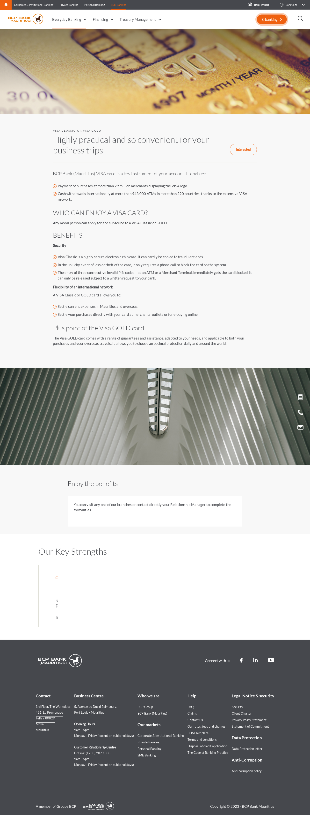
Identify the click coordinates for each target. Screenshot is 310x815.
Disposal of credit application (207, 740)
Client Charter (242, 707)
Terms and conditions (202, 733)
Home (6, 4)
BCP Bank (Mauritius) (152, 707)
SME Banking (118, 4)
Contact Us (195, 714)
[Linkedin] (255, 654)
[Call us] (300, 413)
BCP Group (145, 700)
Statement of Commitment (250, 720)
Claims (192, 707)
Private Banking (68, 4)
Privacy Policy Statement (249, 714)
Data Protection (247, 731)
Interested (243, 149)
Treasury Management (138, 19)
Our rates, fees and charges (206, 720)
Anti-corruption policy (247, 765)
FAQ (190, 700)
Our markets (148, 718)
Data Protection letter (247, 742)
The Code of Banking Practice (207, 746)
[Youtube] (271, 654)
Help (191, 689)
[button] (292, 5)
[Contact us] (300, 428)
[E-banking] (272, 19)
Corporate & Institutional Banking (33, 4)
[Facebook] (241, 654)
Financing (100, 19)
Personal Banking (94, 4)
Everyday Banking (66, 19)
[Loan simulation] (300, 398)
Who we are (148, 689)
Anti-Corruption (247, 753)
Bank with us (258, 4)
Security (237, 700)
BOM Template (198, 727)
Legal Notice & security (253, 689)
